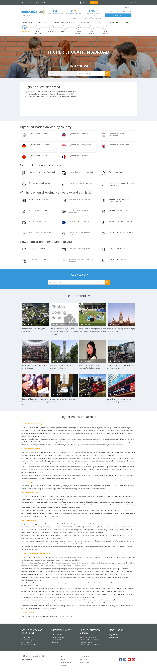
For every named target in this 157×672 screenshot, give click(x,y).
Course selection (56, 635)
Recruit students (41, 2)
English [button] (133, 2)
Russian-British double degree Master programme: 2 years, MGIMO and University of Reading (64, 331)
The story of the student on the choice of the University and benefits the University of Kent (35, 402)
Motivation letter (56, 640)
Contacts (31, 2)
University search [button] (27, 22)
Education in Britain (86, 642)
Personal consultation (58, 637)
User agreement (85, 656)
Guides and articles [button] (112, 22)
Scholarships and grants (30, 492)
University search (26, 642)
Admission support (61, 630)
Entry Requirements (28, 520)
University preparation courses (64, 22)
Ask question (113, 637)
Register (93, 2)
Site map (63, 665)
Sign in (85, 2)
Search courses (26, 637)
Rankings (127, 22)
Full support (54, 642)
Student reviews (27, 612)
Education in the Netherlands (89, 645)
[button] (130, 7)
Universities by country (28, 645)
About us (24, 2)
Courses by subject (27, 640)
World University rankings (88, 637)
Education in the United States (90, 640)
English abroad (85, 22)
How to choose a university (31, 424)
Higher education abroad (90, 631)
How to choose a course (30, 448)
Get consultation (118, 15)
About (62, 656)
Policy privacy (84, 662)
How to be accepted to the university (35, 553)
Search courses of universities (31, 631)
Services (98, 22)
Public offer (83, 659)
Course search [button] (43, 22)
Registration (116, 630)
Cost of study (26, 482)
